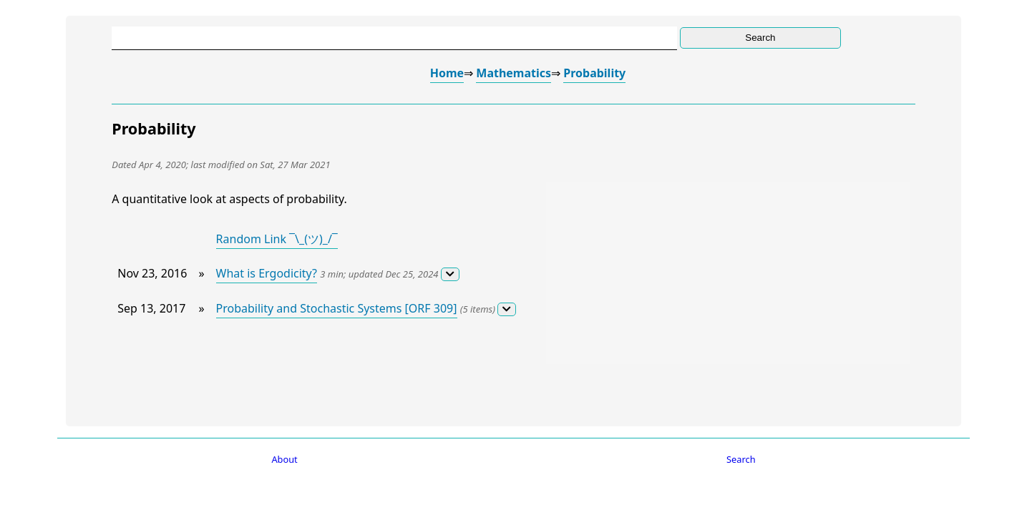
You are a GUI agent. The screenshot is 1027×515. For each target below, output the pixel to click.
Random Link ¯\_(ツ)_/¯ (277, 239)
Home (447, 73)
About (284, 459)
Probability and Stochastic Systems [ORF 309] (336, 308)
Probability (594, 73)
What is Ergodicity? (266, 273)
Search (741, 459)
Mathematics (513, 73)
